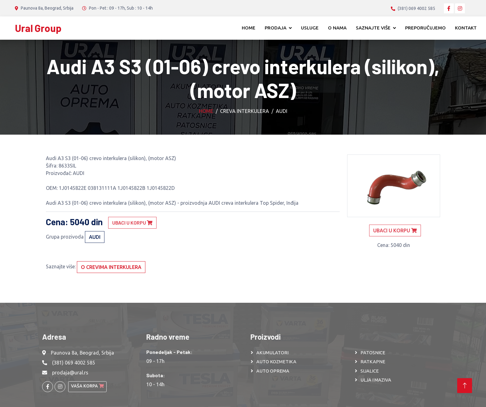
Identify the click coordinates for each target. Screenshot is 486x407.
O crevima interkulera (111, 267)
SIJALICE (369, 370)
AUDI (281, 111)
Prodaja (275, 27)
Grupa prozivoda (65, 236)
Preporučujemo (425, 27)
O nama (337, 27)
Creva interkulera (244, 111)
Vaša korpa (87, 385)
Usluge (310, 27)
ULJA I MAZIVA (375, 379)
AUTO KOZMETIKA (276, 361)
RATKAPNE (372, 361)
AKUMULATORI (272, 352)
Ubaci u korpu (132, 223)
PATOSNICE (372, 352)
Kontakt (466, 27)
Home (248, 27)
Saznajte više (373, 27)
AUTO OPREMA (272, 370)
